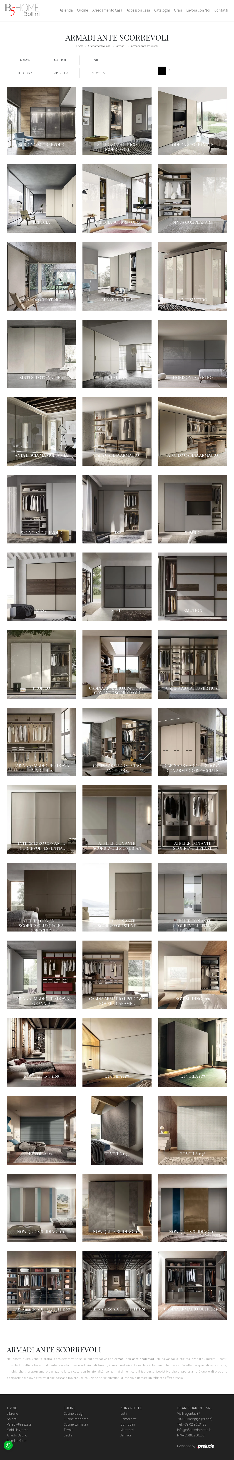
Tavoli (68, 1429)
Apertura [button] (61, 73)
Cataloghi (162, 10)
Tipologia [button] (24, 73)
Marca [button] (25, 60)
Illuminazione (17, 1440)
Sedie (68, 1435)
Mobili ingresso (17, 1429)
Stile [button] (97, 60)
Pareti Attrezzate (19, 1424)
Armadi (120, 46)
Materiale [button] (61, 60)
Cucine (82, 10)
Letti (123, 1413)
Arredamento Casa (107, 10)
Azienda (66, 10)
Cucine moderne (76, 1419)
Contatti (221, 10)
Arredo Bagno (17, 1435)
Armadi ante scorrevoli (144, 46)
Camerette (128, 1419)
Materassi (127, 1429)
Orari (178, 10)
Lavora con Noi (198, 10)
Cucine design (74, 1413)
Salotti (12, 1419)
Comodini (127, 1424)
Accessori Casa (138, 10)
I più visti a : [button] (98, 73)
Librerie (12, 1413)
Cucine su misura (76, 1424)
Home (79, 46)
